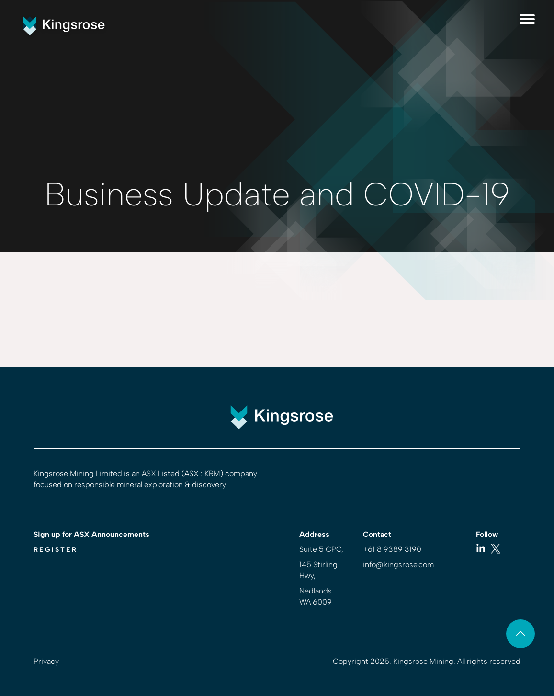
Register (56, 550)
